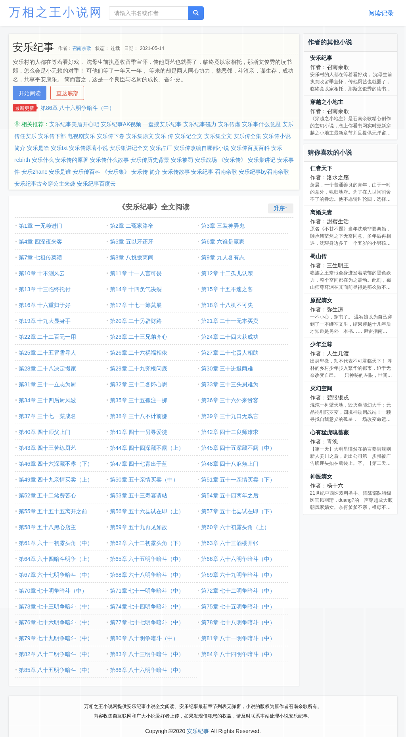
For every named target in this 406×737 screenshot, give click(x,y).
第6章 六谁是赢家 (223, 241)
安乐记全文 (189, 136)
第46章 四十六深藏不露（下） (56, 464)
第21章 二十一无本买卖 (230, 321)
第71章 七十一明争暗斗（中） (147, 590)
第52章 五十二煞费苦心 (47, 495)
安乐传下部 (52, 136)
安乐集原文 (140, 136)
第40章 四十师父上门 (45, 432)
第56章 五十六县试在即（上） (147, 511)
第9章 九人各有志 (223, 257)
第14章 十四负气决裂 (136, 289)
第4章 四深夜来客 (40, 241)
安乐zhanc (34, 172)
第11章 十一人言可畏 (136, 273)
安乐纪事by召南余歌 (264, 172)
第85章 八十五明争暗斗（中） (56, 670)
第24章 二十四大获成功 (230, 337)
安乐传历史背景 (149, 160)
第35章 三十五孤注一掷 (138, 400)
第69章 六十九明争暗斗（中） (238, 575)
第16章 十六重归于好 (45, 305)
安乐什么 (43, 160)
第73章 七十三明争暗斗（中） (56, 606)
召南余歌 (81, 48)
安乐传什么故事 (109, 160)
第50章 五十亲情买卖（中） (144, 479)
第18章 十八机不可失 (227, 305)
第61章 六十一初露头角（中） (56, 543)
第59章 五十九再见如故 (138, 527)
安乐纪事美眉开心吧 (74, 124)
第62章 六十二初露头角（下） (147, 543)
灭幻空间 (321, 388)
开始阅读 (30, 93)
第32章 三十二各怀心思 (138, 384)
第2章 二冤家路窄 (131, 226)
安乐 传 (164, 136)
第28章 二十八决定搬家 (47, 368)
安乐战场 (206, 160)
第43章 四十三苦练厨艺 (47, 448)
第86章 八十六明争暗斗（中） (77, 108)
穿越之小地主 (326, 102)
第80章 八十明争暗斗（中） (144, 638)
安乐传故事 (176, 172)
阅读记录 (381, 13)
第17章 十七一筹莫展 (136, 305)
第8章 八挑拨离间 (131, 257)
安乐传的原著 (71, 160)
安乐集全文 (218, 136)
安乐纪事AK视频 (121, 124)
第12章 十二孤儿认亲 (227, 273)
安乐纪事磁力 (199, 124)
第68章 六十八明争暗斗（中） (147, 575)
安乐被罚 (182, 160)
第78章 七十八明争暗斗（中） (238, 622)
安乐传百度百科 (250, 148)
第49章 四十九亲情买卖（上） (56, 479)
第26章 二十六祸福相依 (138, 352)
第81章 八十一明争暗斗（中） (238, 638)
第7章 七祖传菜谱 (40, 257)
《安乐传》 (232, 160)
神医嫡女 (321, 476)
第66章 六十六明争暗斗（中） (238, 559)
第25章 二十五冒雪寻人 (47, 352)
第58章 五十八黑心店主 (47, 527)
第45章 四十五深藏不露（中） (238, 448)
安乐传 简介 (146, 172)
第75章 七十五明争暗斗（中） (238, 606)
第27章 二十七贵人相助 (230, 352)
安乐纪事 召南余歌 (214, 172)
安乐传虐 (229, 124)
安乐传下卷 (110, 136)
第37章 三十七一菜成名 (47, 416)
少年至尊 (321, 344)
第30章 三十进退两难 (227, 368)
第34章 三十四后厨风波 (47, 400)
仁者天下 (321, 168)
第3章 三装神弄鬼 (223, 226)
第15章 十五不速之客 (227, 289)
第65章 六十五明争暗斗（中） (147, 559)
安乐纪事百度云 (96, 183)
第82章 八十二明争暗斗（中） (56, 654)
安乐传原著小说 (88, 148)
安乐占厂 (161, 148)
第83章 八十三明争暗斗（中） (147, 654)
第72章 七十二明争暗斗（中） (238, 590)
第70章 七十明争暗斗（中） (53, 590)
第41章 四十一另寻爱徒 (138, 432)
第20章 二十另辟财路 (136, 321)
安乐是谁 (60, 172)
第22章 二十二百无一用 (47, 337)
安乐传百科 (86, 172)
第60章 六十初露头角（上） (235, 527)
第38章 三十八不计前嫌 (138, 416)
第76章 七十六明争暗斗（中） (56, 622)
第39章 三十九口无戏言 (230, 416)
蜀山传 (318, 256)
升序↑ (280, 208)
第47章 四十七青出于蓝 (138, 464)
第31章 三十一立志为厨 (47, 384)
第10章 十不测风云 (42, 273)
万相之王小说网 (56, 12)
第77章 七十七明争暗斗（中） (147, 622)
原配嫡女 (321, 300)
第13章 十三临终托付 (45, 289)
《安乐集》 (116, 172)
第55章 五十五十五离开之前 (53, 511)
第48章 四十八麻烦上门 (230, 464)
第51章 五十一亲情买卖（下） (238, 479)
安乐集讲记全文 (128, 148)
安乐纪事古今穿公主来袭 (44, 183)
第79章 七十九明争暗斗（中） (56, 638)
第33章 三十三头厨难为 (230, 384)
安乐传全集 (247, 136)
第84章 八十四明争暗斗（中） (238, 654)
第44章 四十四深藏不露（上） (147, 448)
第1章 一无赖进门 (40, 226)
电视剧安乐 (81, 136)
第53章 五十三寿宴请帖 (138, 495)
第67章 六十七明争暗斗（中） (56, 575)
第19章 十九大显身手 (45, 321)
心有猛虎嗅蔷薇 (329, 432)
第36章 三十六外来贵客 (230, 400)
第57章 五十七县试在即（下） (238, 511)
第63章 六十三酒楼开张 (230, 543)
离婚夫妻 (321, 212)
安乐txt (59, 148)
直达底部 (67, 93)
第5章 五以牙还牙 (131, 241)
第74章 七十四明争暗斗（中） (147, 606)
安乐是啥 (38, 148)
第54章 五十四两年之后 (230, 495)
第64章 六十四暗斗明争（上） (56, 559)
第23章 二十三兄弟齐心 (138, 337)
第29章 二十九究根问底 (138, 368)
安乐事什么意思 (261, 124)
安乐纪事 (321, 58)
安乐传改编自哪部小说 (201, 148)
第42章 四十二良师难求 (230, 432)
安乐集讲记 (262, 160)
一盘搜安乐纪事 (162, 124)
